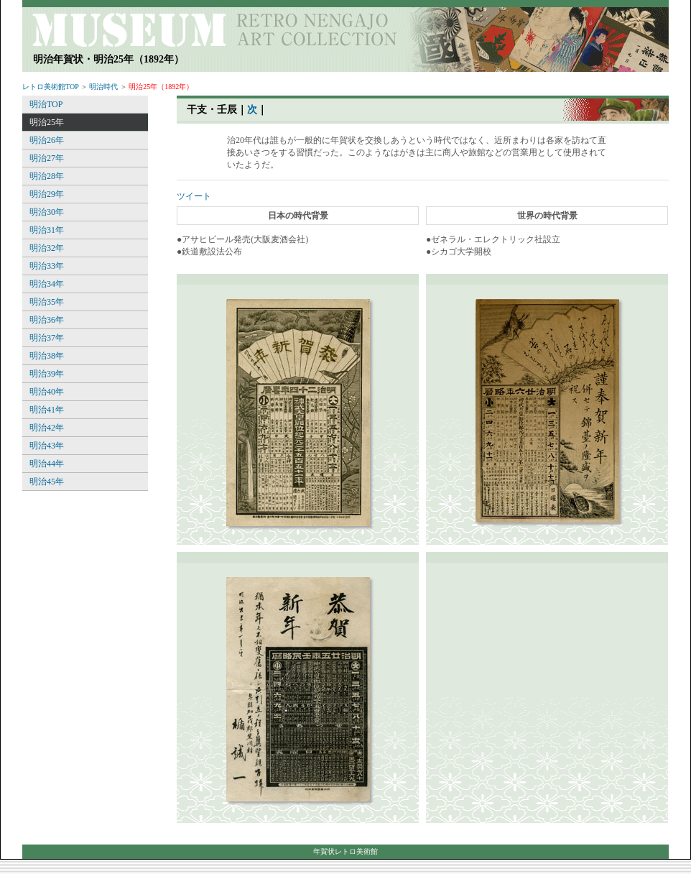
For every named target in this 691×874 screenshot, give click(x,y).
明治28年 (46, 176)
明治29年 (46, 194)
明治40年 (46, 392)
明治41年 (46, 410)
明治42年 (46, 428)
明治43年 (46, 446)
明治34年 (46, 284)
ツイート (194, 196)
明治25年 (46, 122)
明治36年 (46, 320)
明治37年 (46, 338)
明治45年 (46, 482)
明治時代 (103, 87)
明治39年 (46, 374)
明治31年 (46, 230)
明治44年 (46, 464)
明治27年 (46, 158)
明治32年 (46, 248)
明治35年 (46, 302)
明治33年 (46, 266)
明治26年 (46, 140)
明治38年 (46, 356)
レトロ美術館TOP (50, 87)
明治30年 (46, 212)
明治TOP (45, 104)
